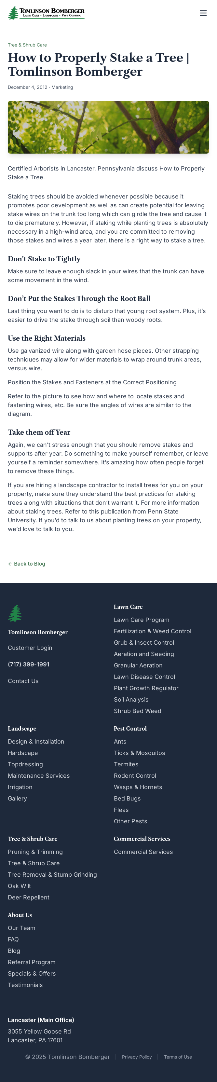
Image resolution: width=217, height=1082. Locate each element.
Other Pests (130, 821)
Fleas (121, 809)
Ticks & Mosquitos (139, 752)
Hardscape (23, 752)
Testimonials (25, 984)
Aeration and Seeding (144, 654)
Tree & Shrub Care (34, 863)
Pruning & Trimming (35, 851)
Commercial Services (143, 851)
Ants (120, 741)
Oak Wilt (19, 886)
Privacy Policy (137, 1057)
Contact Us (23, 681)
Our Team (21, 927)
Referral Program (32, 962)
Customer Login (30, 647)
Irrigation (20, 787)
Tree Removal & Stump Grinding (52, 874)
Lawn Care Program (142, 619)
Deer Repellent (28, 897)
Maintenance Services (39, 775)
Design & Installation (36, 741)
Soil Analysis (131, 699)
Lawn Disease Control (144, 676)
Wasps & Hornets (138, 787)
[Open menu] (203, 13)
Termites (126, 764)
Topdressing (25, 764)
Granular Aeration (138, 665)
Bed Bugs (127, 798)
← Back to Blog (26, 563)
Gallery (17, 798)
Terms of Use (178, 1057)
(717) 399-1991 (28, 664)
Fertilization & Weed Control (152, 631)
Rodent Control (135, 775)
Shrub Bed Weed (137, 710)
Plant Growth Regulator (146, 688)
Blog (14, 950)
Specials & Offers (32, 973)
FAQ (13, 939)
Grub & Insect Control (144, 642)
